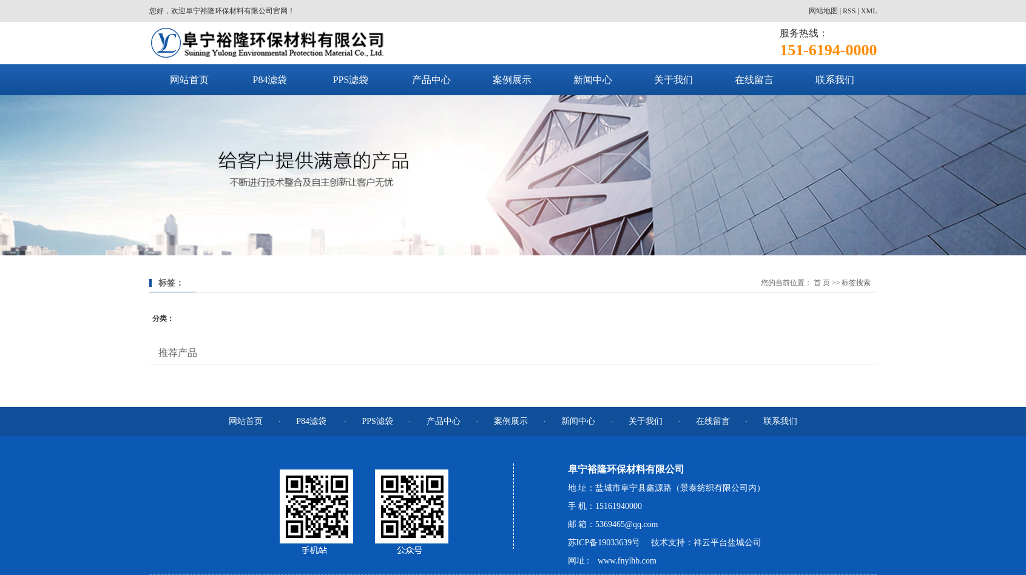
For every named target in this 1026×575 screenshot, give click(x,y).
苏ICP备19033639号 (604, 542)
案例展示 (512, 80)
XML (869, 11)
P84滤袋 (270, 80)
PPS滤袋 (351, 80)
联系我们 (834, 80)
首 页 (822, 282)
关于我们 (673, 80)
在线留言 (754, 80)
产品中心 (431, 80)
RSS (849, 11)
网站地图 (823, 11)
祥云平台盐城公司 (727, 542)
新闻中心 (592, 80)
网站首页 (189, 80)
